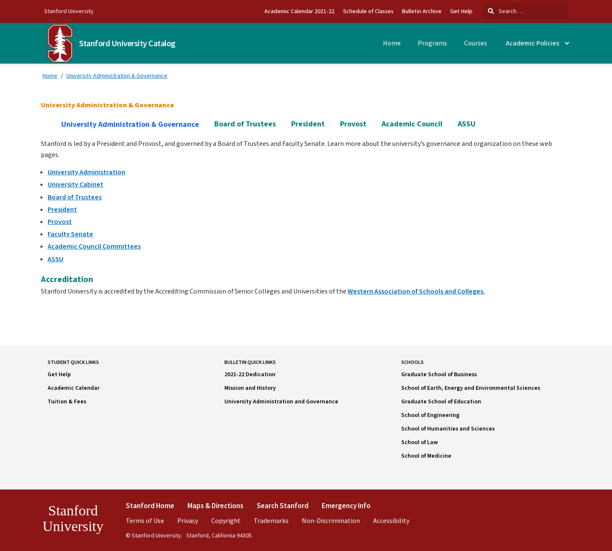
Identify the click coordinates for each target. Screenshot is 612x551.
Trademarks (271, 520)
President (308, 124)
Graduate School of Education (441, 401)
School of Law (419, 442)
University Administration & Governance (116, 75)
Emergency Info (346, 505)
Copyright (226, 520)
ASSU (467, 124)
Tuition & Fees (67, 401)
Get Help (461, 11)
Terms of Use (145, 520)
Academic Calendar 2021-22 (299, 11)
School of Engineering (430, 415)
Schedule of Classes (368, 11)
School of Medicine (426, 456)
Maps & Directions (215, 505)
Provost (353, 124)
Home (392, 43)
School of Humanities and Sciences (448, 429)
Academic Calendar (73, 388)
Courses (475, 43)
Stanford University (69, 11)
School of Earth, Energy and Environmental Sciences (470, 388)
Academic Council (412, 124)
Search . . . (506, 11)
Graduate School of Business (439, 374)
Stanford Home (150, 505)
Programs (432, 43)
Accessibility (391, 520)
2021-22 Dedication (249, 374)
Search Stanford (283, 505)
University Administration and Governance (281, 401)
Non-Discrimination (331, 520)
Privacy (187, 520)
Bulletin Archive (422, 11)
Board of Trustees (245, 124)
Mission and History (250, 388)
